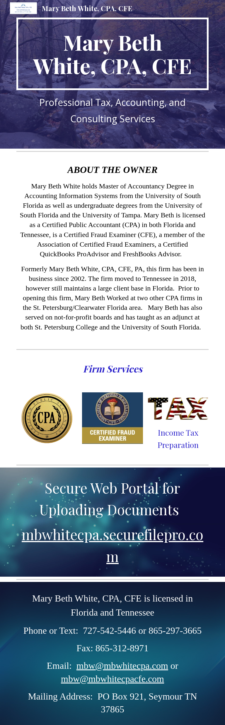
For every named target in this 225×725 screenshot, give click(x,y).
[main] (112, 54)
